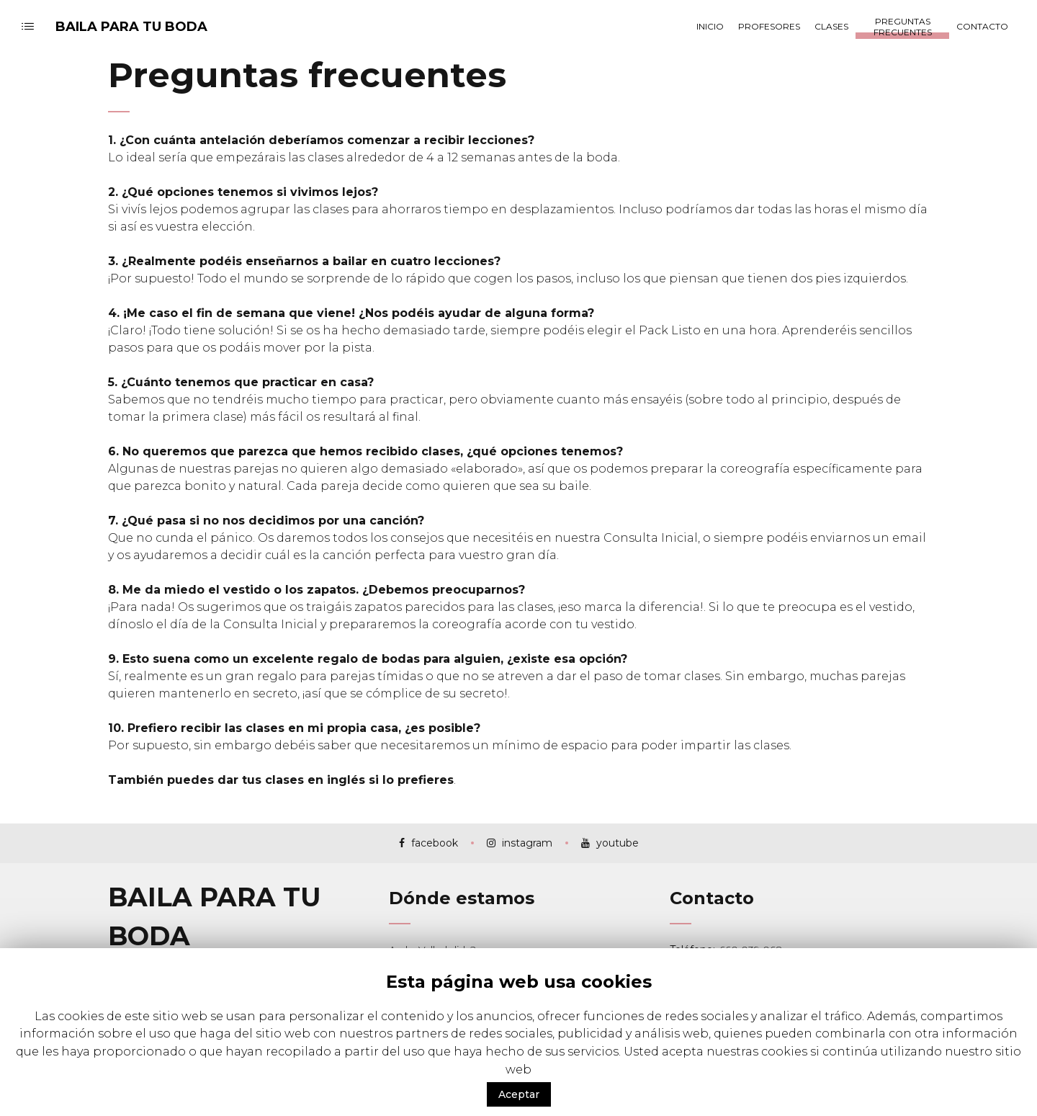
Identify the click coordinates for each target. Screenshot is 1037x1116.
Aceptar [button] (518, 1094)
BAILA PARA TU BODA (131, 27)
